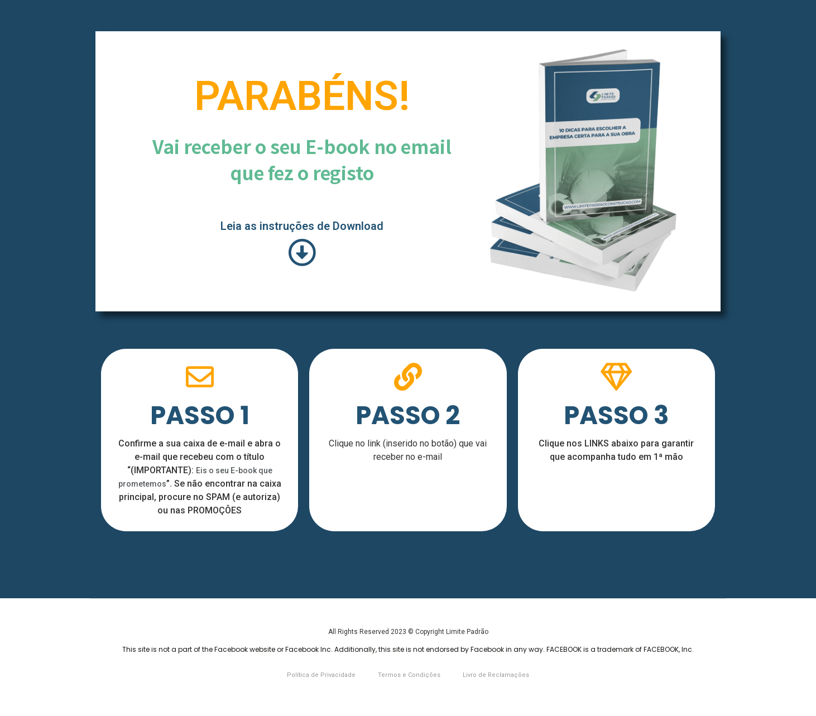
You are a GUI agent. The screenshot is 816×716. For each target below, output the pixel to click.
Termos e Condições (409, 675)
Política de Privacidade (321, 675)
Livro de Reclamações (496, 675)
